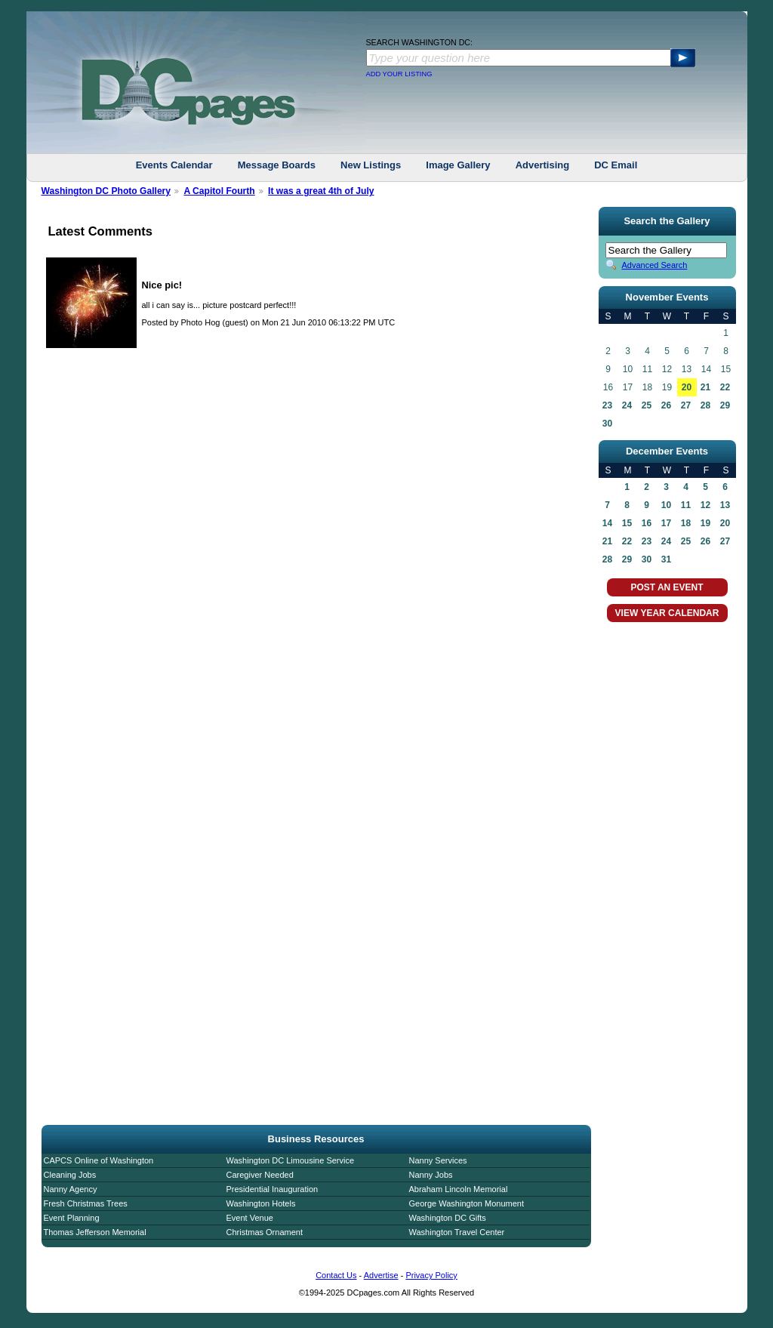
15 (627, 523)
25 (646, 405)
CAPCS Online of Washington (99, 1160)
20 (686, 387)
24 (627, 405)
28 (705, 405)
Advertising (543, 165)
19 (705, 523)
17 (666, 523)
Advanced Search (655, 265)
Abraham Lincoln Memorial (458, 1189)
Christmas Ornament (264, 1232)
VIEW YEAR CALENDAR (667, 613)
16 (646, 523)
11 (686, 505)
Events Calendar (174, 165)
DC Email (615, 165)
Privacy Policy (431, 1275)
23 (607, 405)
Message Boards (277, 165)
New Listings (370, 165)
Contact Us (336, 1275)
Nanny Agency (70, 1189)
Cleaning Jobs (70, 1174)
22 (725, 387)
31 (666, 559)
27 (686, 405)
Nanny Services (438, 1160)
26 (666, 405)
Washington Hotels (261, 1203)
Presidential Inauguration (272, 1189)
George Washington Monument (466, 1203)
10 (666, 505)
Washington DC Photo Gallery (106, 191)
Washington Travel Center (457, 1232)
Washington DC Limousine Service (290, 1160)
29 (725, 405)
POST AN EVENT (666, 587)
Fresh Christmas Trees (86, 1203)
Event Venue (249, 1217)
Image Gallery (458, 165)
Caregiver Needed (260, 1174)
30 (607, 423)
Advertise (381, 1275)
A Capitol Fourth (218, 191)
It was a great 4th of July (321, 191)
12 (705, 505)
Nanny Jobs (431, 1174)
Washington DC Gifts (447, 1217)
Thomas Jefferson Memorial (95, 1232)
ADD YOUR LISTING (399, 74)
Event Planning (72, 1217)
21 (705, 387)
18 (686, 523)
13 (725, 505)
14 (607, 523)
